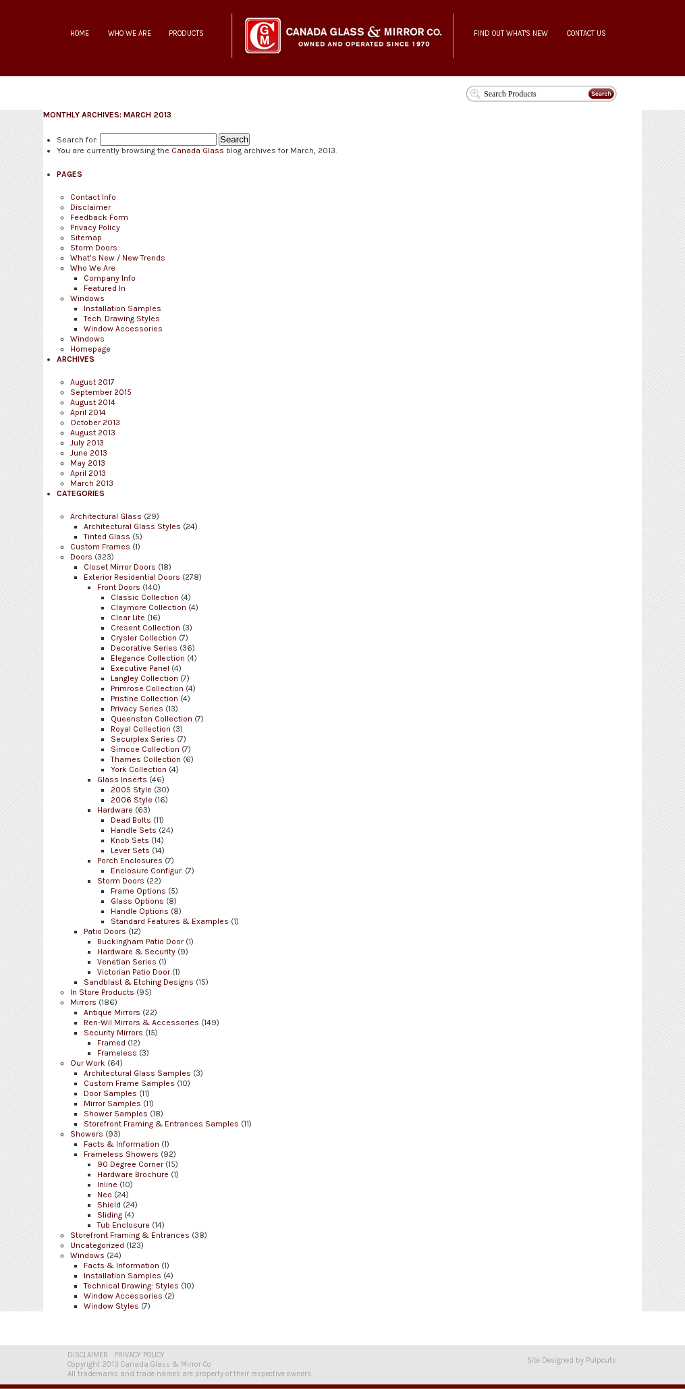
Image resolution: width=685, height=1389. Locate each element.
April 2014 (88, 412)
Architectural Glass (106, 516)
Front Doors (118, 587)
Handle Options (140, 911)
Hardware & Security (136, 951)
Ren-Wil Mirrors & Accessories (141, 1022)
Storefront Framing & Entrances (130, 1235)
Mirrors (83, 1002)
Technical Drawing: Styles (131, 1285)
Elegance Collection (148, 658)
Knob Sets (130, 840)
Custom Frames (100, 546)
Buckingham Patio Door (140, 941)
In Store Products (102, 992)
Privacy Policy (95, 227)
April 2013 (88, 473)
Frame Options (138, 891)
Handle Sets (134, 830)
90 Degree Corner (130, 1164)
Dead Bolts (131, 820)
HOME (79, 33)
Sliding (109, 1215)
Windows (87, 298)
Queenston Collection (151, 719)
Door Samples (110, 1093)
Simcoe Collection (145, 749)
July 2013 (87, 442)
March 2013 (91, 483)
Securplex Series (143, 739)
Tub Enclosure (123, 1225)
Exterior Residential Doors (132, 577)
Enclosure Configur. (147, 870)
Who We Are (92, 268)
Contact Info (93, 197)
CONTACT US (586, 33)
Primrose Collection (147, 688)
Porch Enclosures (130, 860)
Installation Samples (122, 308)
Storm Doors (93, 247)
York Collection (139, 769)
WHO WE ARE (129, 33)
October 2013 (95, 422)
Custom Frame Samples (129, 1083)
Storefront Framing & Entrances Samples (161, 1123)
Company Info (110, 278)
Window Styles (111, 1306)
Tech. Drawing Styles (122, 318)
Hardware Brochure (133, 1174)
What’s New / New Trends (117, 258)
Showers (86, 1134)
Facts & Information (121, 1144)
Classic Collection (145, 597)
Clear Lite (128, 617)
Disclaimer (90, 207)
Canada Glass (197, 150)
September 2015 (101, 392)
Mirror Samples (112, 1103)
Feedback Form (99, 217)
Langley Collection (144, 678)
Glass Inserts (122, 779)
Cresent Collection (145, 627)
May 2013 (87, 463)
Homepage (90, 349)
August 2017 (92, 382)
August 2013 (92, 432)
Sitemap (86, 237)
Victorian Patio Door (133, 972)
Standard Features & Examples (170, 921)
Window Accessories (123, 328)
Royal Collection (141, 729)
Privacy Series (137, 708)
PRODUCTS (186, 33)
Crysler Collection (144, 638)
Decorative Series (144, 648)
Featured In (105, 288)
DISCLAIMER (87, 1355)
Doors (81, 557)
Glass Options (137, 901)
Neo (104, 1194)
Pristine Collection (144, 698)
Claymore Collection (148, 607)
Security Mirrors (113, 1032)
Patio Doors (105, 931)
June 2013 (88, 453)
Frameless (117, 1053)
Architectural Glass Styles (132, 526)
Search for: (77, 139)
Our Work (87, 1063)
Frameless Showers (121, 1154)
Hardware (115, 810)
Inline (107, 1184)
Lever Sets (130, 850)
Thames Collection (146, 759)
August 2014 (92, 402)
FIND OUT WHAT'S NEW (511, 33)
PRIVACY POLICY (139, 1355)
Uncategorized (97, 1245)
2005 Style (131, 789)
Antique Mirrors (112, 1012)
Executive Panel (140, 668)
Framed (111, 1042)
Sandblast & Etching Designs (139, 982)
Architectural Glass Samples (137, 1073)
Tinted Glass (107, 536)
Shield (109, 1204)
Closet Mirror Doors (120, 567)
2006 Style (132, 800)
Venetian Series (127, 961)
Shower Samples (116, 1113)
